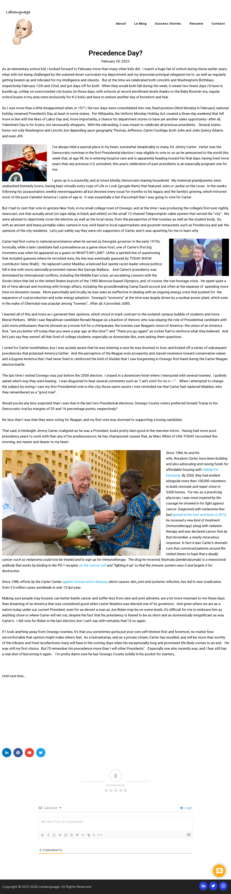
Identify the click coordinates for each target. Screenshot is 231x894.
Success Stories (168, 23)
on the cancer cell (92, 565)
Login (186, 808)
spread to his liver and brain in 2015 (199, 515)
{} (94, 834)
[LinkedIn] (203, 886)
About (121, 23)
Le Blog (140, 23)
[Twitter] (213, 886)
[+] (100, 834)
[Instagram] (223, 886)
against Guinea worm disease (85, 582)
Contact (218, 23)
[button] (6, 752)
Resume (196, 23)
